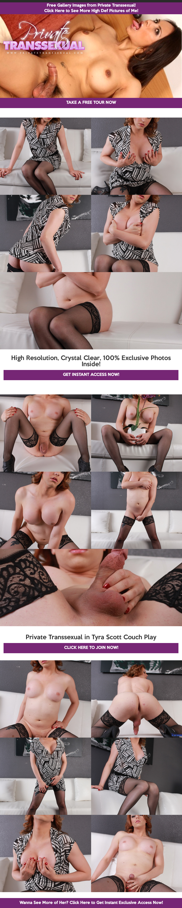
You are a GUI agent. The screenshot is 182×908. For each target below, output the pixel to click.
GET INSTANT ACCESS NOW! (91, 375)
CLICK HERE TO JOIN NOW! (91, 648)
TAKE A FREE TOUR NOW (91, 103)
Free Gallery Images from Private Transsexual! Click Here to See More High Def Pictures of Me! (91, 8)
